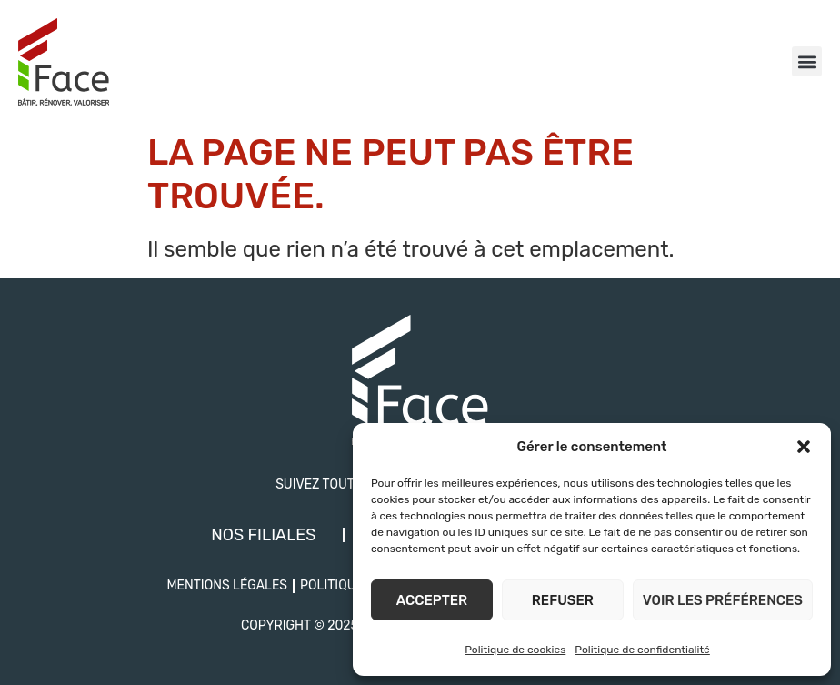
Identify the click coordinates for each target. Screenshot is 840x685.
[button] (804, 447)
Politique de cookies (515, 649)
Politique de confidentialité (642, 649)
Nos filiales (263, 535)
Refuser (563, 600)
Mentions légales (226, 585)
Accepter (431, 600)
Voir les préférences (723, 600)
